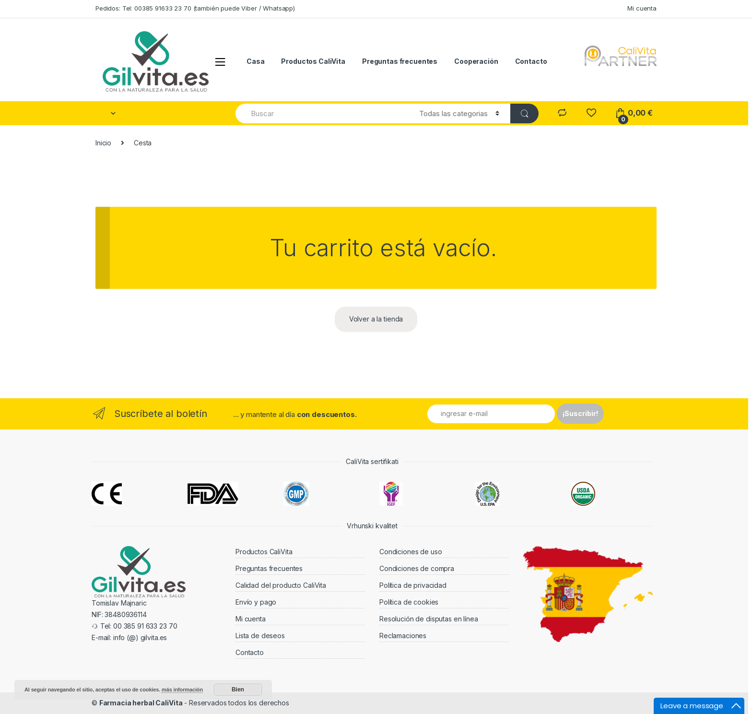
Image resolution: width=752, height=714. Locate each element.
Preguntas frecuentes (399, 61)
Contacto (531, 61)
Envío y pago (255, 602)
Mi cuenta (642, 8)
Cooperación (476, 61)
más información (182, 689)
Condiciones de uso (410, 551)
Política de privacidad (412, 585)
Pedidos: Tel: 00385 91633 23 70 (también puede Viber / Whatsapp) (195, 8)
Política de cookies (408, 602)
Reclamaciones (402, 635)
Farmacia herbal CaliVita (141, 703)
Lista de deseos (260, 635)
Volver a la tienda (376, 319)
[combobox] (321, 113)
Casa (255, 61)
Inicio (103, 143)
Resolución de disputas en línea (428, 619)
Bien (238, 689)
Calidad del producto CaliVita (280, 585)
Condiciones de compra (416, 568)
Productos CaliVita (313, 61)
